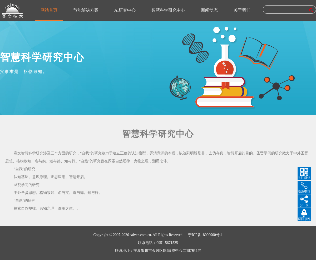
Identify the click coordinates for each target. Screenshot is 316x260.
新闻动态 (209, 10)
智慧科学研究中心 (168, 10)
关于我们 (242, 10)
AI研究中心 (125, 10)
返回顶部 (304, 219)
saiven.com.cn (140, 235)
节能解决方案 (85, 10)
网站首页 (49, 10)
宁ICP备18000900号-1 (205, 235)
